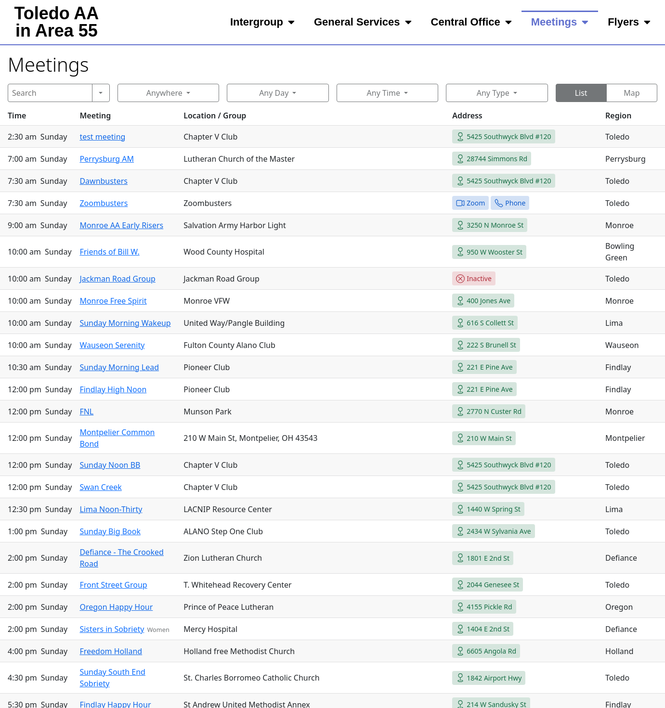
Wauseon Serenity (111, 345)
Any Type (493, 93)
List (581, 93)
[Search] (50, 93)
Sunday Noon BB (109, 465)
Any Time (383, 93)
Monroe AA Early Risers (121, 225)
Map (631, 93)
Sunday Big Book (110, 531)
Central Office (471, 22)
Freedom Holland (110, 651)
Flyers (629, 22)
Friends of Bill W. (109, 251)
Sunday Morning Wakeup (124, 323)
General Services (363, 22)
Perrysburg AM (106, 159)
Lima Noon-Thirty (110, 509)
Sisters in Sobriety (111, 629)
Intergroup (262, 22)
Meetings (559, 22)
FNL (86, 411)
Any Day (273, 93)
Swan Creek (100, 487)
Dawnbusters (103, 181)
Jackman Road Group (117, 278)
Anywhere (164, 93)
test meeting (102, 136)
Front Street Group (113, 584)
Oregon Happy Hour (116, 607)
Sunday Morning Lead (119, 367)
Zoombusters (103, 203)
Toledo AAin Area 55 (56, 21)
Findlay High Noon (112, 389)
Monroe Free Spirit (112, 301)
